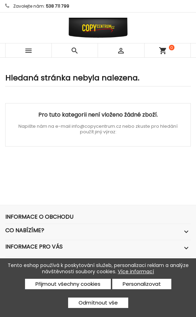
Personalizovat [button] (142, 283)
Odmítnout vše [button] (98, 302)
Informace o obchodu (39, 217)
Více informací (136, 271)
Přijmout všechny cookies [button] (67, 283)
